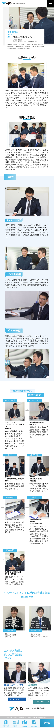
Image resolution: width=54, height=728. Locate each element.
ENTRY (46, 723)
